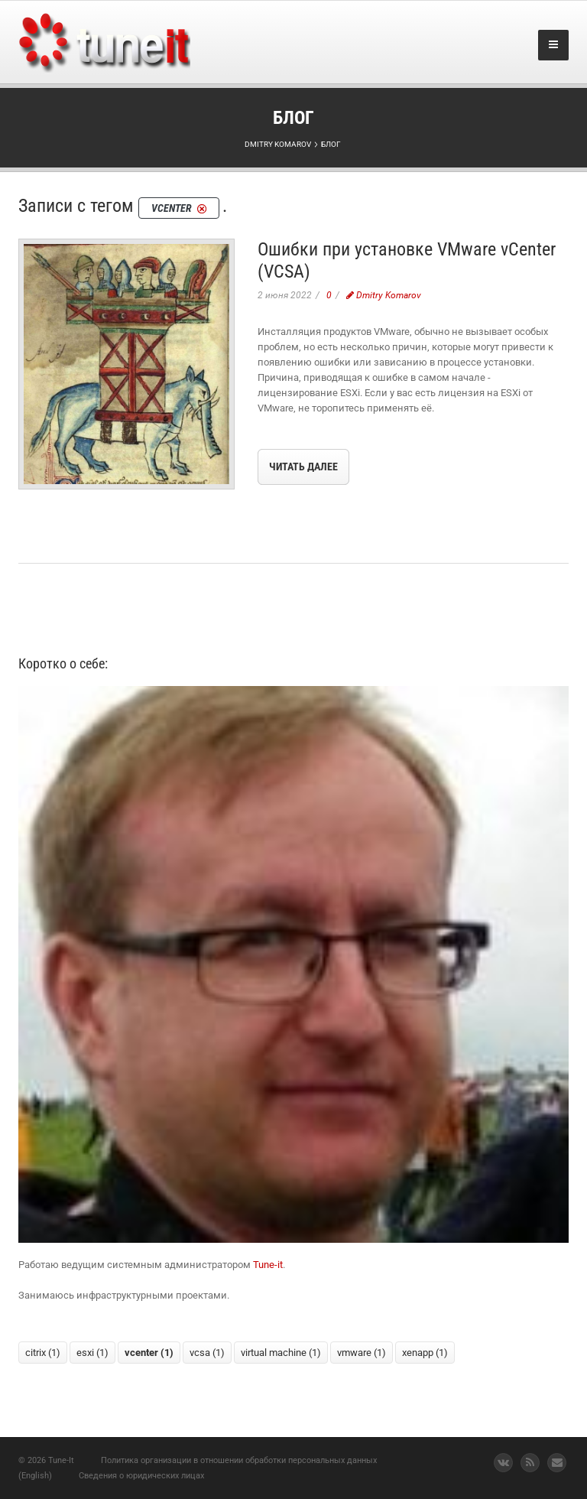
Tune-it (268, 1264)
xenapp (425, 1352)
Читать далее (303, 466)
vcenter (149, 1352)
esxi (92, 1352)
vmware (361, 1352)
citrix (42, 1352)
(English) (35, 1476)
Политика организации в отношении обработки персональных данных (239, 1460)
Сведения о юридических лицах (141, 1476)
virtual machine (281, 1352)
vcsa (207, 1352)
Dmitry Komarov (383, 295)
